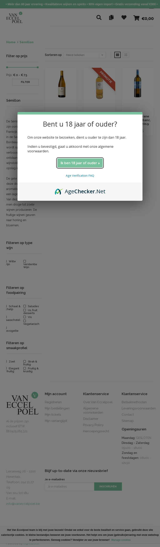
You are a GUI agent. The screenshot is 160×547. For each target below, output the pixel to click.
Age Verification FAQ (80, 175)
